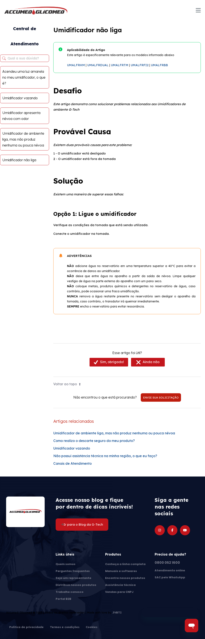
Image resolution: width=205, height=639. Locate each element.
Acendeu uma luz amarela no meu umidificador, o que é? (24, 77)
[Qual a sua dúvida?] (24, 58)
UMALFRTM (119, 65)
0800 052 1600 (167, 562)
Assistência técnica (120, 585)
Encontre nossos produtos (125, 578)
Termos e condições (64, 627)
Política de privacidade (26, 627)
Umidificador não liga (19, 160)
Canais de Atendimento (72, 463)
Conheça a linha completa (125, 564)
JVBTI (117, 612)
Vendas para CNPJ (119, 592)
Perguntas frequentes (73, 571)
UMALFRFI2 (140, 65)
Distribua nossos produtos (76, 585)
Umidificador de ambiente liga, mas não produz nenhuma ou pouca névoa (23, 139)
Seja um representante (73, 578)
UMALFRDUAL (98, 65)
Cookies (91, 627)
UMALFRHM (76, 65)
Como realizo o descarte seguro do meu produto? (94, 441)
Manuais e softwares (121, 571)
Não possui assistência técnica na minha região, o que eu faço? (105, 456)
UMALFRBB (159, 65)
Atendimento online (170, 570)
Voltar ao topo (67, 384)
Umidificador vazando (20, 98)
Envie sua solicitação (161, 397)
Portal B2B (63, 599)
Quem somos (65, 564)
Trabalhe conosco (69, 592)
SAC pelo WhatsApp (170, 577)
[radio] (109, 362)
